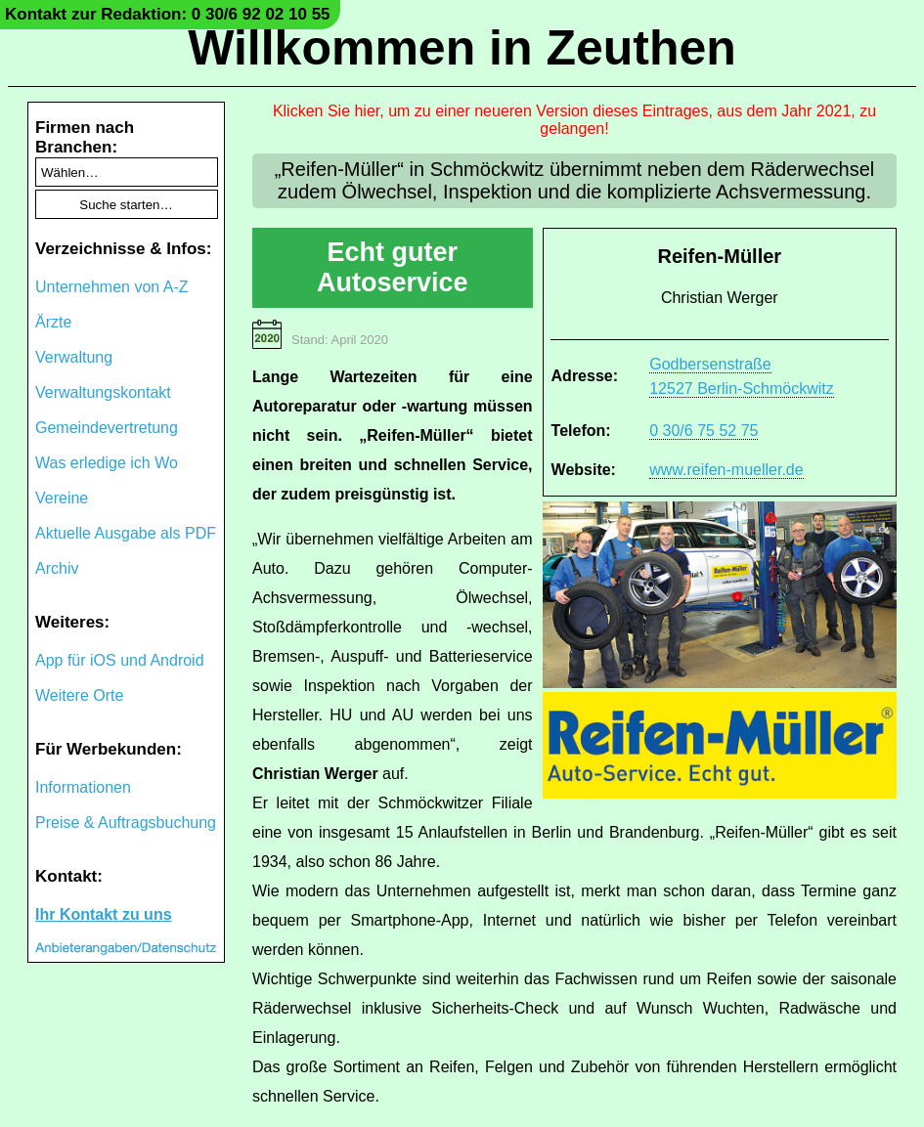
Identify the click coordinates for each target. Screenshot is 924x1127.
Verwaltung (73, 357)
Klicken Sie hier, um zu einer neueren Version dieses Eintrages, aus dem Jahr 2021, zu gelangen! (574, 120)
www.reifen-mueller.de (726, 469)
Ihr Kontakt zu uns (103, 914)
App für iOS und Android (119, 660)
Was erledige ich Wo (106, 463)
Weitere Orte (79, 695)
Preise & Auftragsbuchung (125, 822)
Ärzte (53, 322)
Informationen (83, 787)
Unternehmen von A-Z (112, 287)
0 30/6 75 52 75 (703, 430)
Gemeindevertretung (106, 427)
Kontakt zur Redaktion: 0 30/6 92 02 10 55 (167, 14)
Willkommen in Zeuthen (462, 48)
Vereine (61, 498)
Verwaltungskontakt (103, 392)
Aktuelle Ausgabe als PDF (125, 533)
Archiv (56, 568)
